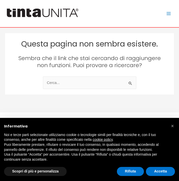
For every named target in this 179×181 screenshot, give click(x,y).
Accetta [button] (160, 171)
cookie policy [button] (103, 140)
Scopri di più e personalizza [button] (35, 171)
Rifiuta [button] (130, 171)
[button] (172, 126)
